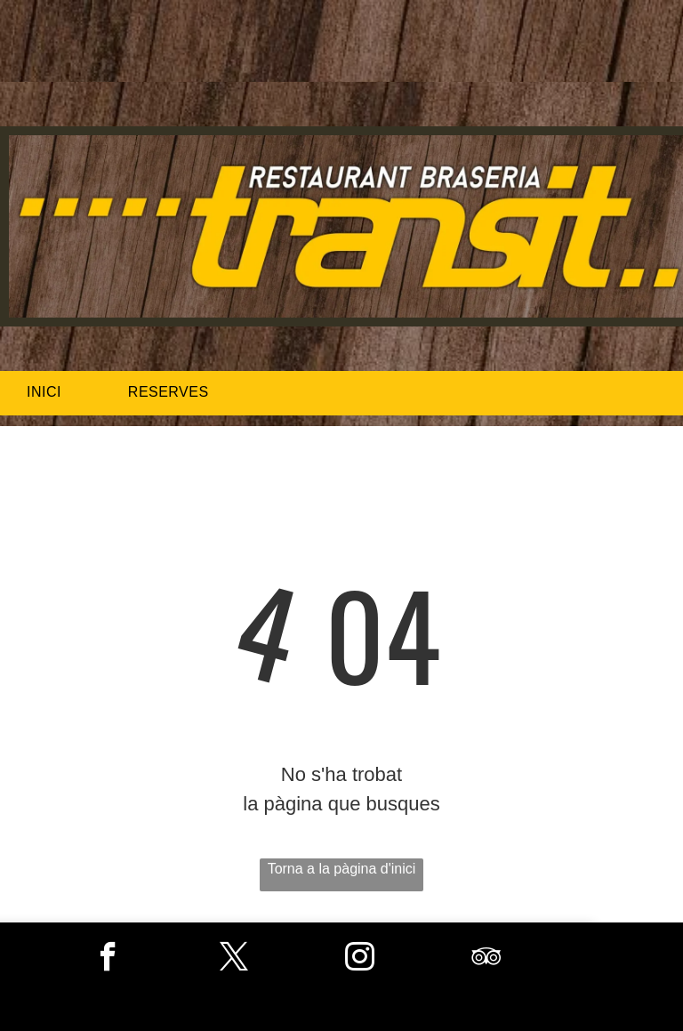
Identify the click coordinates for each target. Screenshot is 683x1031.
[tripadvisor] (486, 959)
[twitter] (234, 959)
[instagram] (359, 959)
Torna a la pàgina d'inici (342, 868)
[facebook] (108, 959)
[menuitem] (50, 392)
